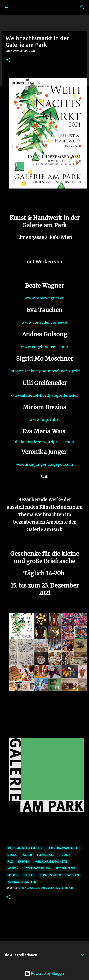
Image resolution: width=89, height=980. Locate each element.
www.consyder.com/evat (45, 322)
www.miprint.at (45, 419)
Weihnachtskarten (21, 881)
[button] (8, 60)
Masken (12, 868)
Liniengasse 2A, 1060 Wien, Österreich (45, 887)
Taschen (72, 875)
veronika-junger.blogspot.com (44, 464)
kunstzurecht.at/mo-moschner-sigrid (44, 371)
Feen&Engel (45, 854)
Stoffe (29, 875)
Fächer (27, 854)
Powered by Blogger (45, 973)
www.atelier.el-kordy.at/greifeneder (44, 395)
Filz (10, 861)
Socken (12, 875)
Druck (11, 854)
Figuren (64, 854)
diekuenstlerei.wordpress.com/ (44, 441)
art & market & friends (24, 847)
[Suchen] (82, 7)
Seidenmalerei (66, 868)
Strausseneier (50, 875)
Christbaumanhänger (63, 847)
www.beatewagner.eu (45, 298)
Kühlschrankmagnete (51, 861)
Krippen (23, 861)
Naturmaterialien (37, 868)
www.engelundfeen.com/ (44, 346)
